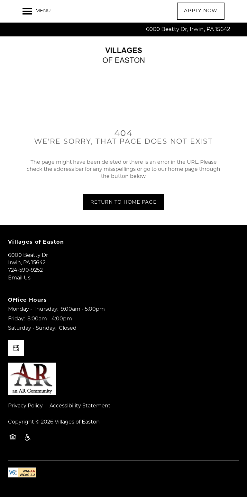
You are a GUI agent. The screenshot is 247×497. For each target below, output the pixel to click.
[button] (200, 11)
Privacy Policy (25, 406)
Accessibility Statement (80, 406)
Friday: (16, 319)
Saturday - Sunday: (32, 328)
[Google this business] (16, 348)
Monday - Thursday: (33, 309)
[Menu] (37, 11)
